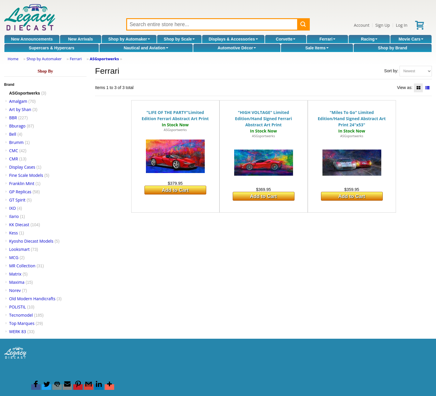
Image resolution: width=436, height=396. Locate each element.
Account (362, 25)
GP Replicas (20, 191)
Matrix (15, 274)
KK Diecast (19, 224)
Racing (369, 39)
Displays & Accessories (233, 39)
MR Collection (22, 266)
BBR (13, 117)
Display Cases (22, 167)
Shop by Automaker (129, 39)
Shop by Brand (392, 48)
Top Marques (21, 323)
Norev (15, 290)
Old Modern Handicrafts (32, 298)
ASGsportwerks (104, 58)
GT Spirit (17, 200)
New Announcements (32, 39)
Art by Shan (20, 109)
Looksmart (19, 249)
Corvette (286, 39)
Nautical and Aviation (146, 48)
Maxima (16, 282)
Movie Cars (411, 39)
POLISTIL (17, 307)
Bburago (17, 126)
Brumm (16, 142)
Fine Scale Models (26, 175)
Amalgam (18, 101)
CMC (13, 150)
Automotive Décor (236, 48)
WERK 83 (17, 331)
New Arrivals (80, 39)
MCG (14, 257)
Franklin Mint (21, 183)
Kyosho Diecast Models (31, 241)
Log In (401, 25)
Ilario (14, 216)
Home (13, 58)
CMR (13, 159)
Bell (12, 134)
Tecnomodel (21, 315)
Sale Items (317, 48)
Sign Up (382, 25)
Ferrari (327, 39)
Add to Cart (175, 190)
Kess (13, 233)
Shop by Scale (179, 39)
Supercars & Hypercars (51, 48)
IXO (12, 208)
